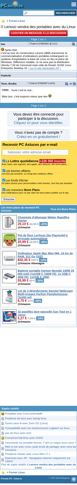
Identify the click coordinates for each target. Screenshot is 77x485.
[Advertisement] (38, 368)
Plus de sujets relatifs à (38, 466)
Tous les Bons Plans (63, 209)
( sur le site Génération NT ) (44, 68)
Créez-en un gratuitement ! (38, 137)
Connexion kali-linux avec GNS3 (24, 437)
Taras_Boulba (8, 83)
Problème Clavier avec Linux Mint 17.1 (27, 454)
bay (3, 44)
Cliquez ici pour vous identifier (38, 123)
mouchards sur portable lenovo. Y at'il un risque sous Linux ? (40, 442)
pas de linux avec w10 (18, 433)
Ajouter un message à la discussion (38, 33)
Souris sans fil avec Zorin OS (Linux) (26, 423)
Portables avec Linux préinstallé (23, 413)
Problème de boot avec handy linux (25, 418)
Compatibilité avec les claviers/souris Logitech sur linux (37, 428)
